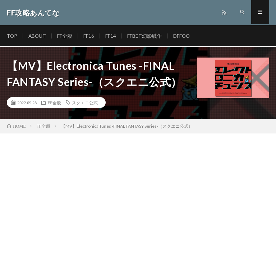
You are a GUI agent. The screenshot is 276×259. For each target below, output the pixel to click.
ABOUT (38, 36)
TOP (12, 36)
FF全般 (65, 36)
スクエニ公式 (85, 102)
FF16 (89, 36)
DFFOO (183, 36)
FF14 (111, 36)
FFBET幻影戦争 (145, 36)
